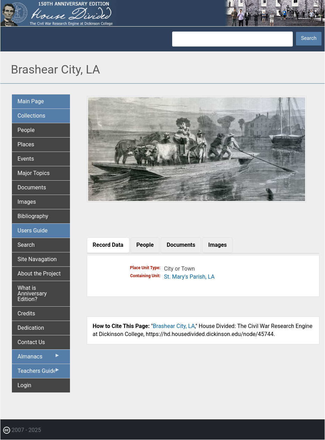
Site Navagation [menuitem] (37, 259)
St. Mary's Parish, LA (189, 276)
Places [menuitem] (25, 144)
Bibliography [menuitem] (32, 216)
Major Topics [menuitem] (33, 173)
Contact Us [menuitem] (31, 342)
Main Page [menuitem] (30, 101)
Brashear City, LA (174, 326)
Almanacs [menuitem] (39, 358)
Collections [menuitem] (31, 115)
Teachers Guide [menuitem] (39, 372)
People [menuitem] (26, 130)
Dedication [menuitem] (30, 327)
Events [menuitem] (25, 158)
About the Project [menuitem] (39, 273)
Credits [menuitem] (26, 313)
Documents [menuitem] (31, 187)
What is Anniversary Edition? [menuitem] (32, 293)
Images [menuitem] (26, 201)
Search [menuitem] (26, 245)
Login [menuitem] (24, 385)
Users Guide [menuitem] (32, 230)
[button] (196, 199)
